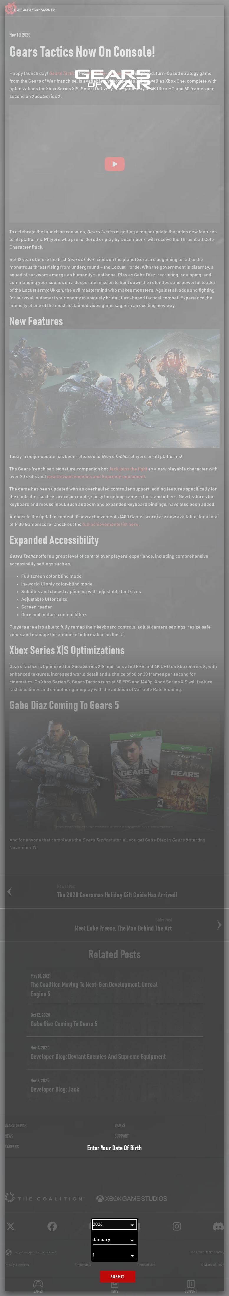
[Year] (114, 1224)
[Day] (114, 1255)
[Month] (114, 1240)
